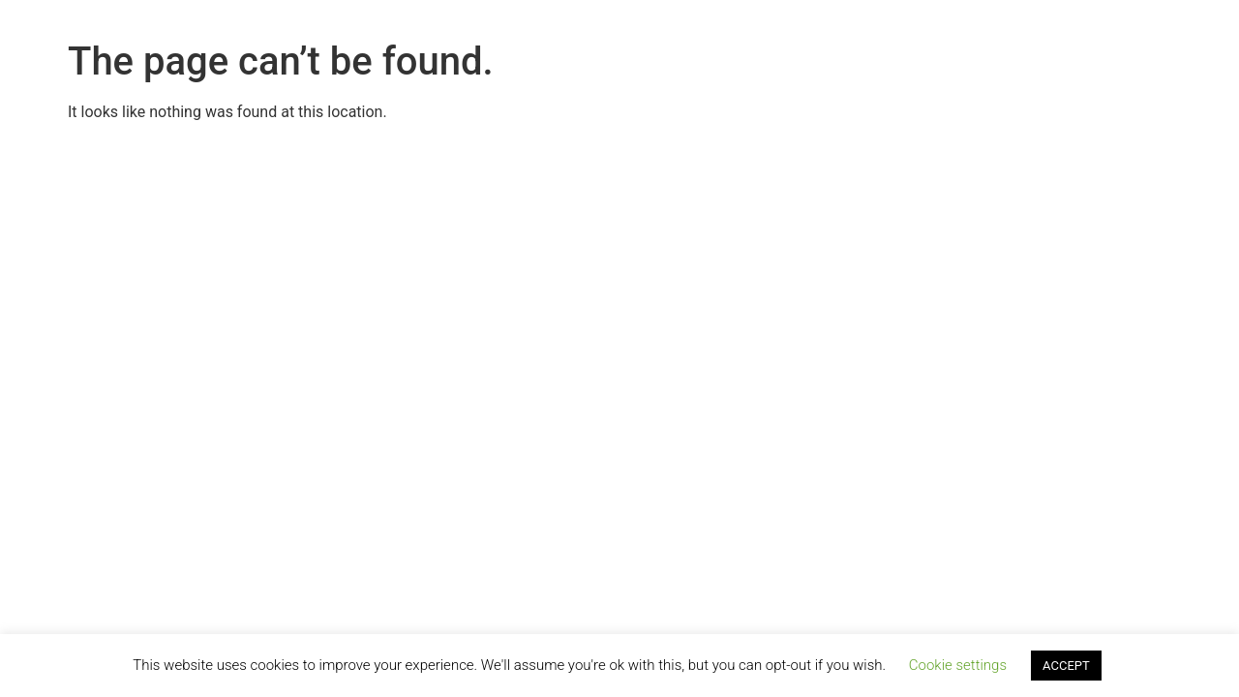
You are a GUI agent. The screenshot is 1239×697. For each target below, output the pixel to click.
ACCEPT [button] (1066, 665)
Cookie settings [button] (958, 665)
